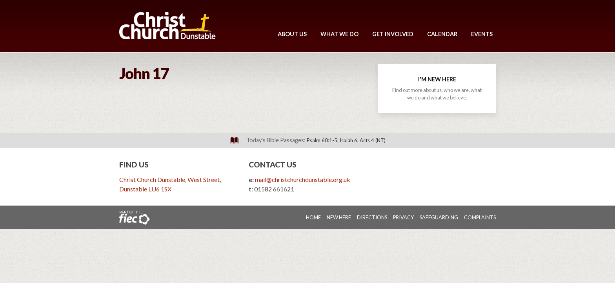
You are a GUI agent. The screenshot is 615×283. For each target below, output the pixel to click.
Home (313, 217)
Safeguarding (439, 217)
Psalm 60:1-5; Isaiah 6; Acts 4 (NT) (346, 140)
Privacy (403, 217)
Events (482, 34)
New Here (339, 217)
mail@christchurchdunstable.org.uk (302, 179)
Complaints (480, 217)
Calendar (442, 34)
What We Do (339, 34)
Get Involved (392, 34)
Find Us (134, 164)
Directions (372, 217)
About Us (292, 34)
